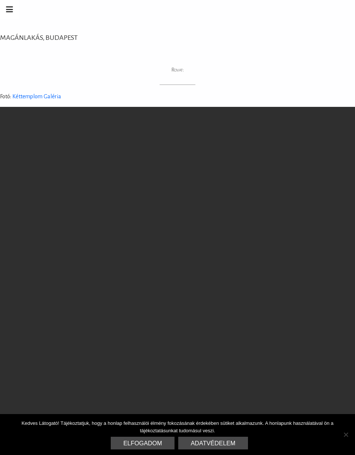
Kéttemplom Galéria (36, 96)
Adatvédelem (213, 443)
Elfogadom (142, 443)
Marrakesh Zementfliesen (298, 9)
